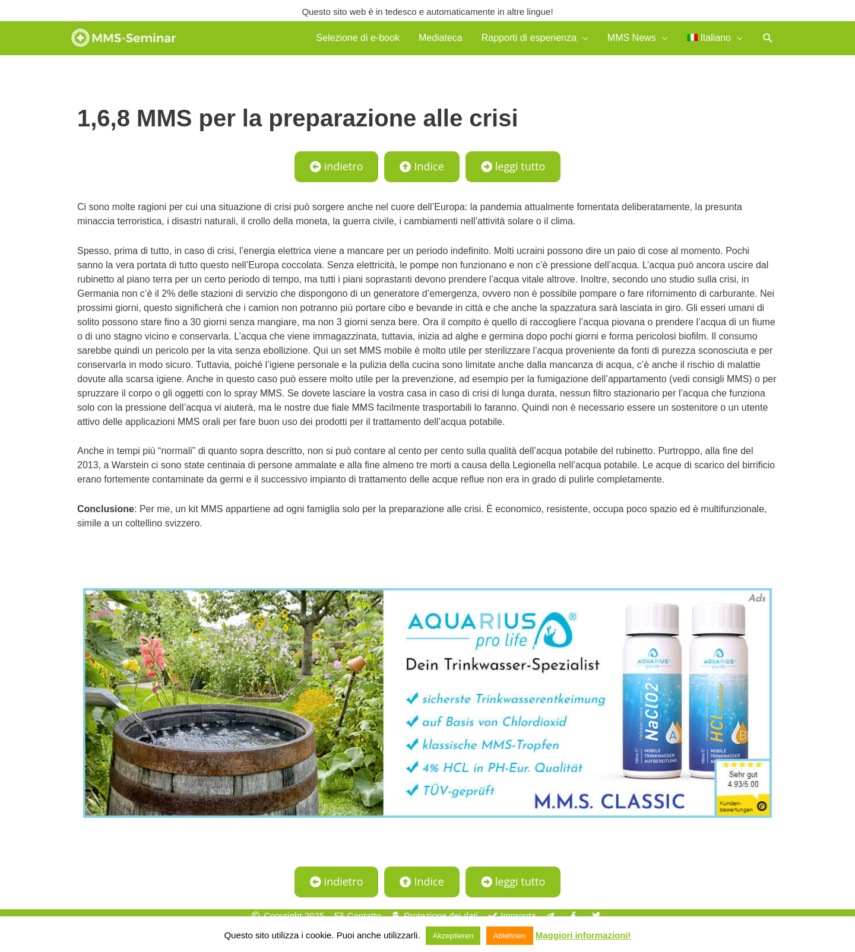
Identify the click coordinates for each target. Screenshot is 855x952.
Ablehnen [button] (509, 935)
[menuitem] (714, 40)
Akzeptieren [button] (453, 935)
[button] (768, 40)
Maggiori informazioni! (583, 935)
